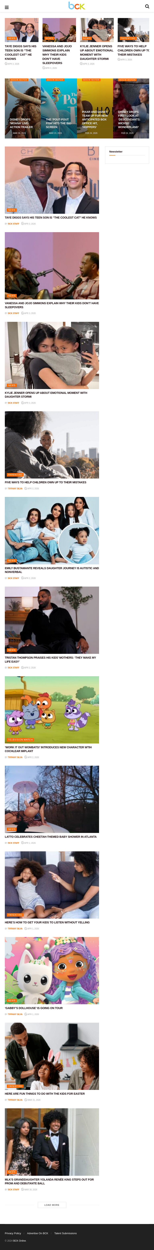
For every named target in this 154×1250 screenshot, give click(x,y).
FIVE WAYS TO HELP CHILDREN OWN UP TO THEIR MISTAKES (134, 50)
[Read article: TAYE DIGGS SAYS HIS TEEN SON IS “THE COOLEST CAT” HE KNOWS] (21, 30)
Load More (51, 1205)
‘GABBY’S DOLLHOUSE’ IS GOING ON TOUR (34, 1008)
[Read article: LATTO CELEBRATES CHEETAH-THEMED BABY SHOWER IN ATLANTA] (52, 799)
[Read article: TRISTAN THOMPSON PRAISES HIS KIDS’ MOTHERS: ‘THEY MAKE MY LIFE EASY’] (52, 620)
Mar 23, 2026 (54, 133)
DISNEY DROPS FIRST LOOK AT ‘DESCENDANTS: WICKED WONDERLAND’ (129, 119)
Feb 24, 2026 (89, 133)
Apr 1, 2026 (28, 843)
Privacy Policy (13, 1233)
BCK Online (19, 1240)
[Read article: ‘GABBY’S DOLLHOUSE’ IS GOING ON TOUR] (52, 970)
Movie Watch (19, 80)
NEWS (11, 38)
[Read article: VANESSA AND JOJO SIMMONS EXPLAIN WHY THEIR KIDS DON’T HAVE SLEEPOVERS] (59, 30)
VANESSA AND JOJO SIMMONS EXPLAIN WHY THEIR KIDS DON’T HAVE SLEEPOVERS (57, 54)
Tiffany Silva (15, 489)
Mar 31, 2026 (32, 1100)
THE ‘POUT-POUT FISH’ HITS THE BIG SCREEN (58, 123)
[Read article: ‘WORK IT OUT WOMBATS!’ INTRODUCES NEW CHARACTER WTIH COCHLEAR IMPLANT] (52, 709)
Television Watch (20, 739)
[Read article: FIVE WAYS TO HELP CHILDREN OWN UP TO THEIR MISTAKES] (134, 30)
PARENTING (128, 38)
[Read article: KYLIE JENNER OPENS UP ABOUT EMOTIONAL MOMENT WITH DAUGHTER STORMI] (97, 30)
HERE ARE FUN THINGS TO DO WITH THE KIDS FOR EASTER (45, 1093)
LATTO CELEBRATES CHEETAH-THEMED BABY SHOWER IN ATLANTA (51, 836)
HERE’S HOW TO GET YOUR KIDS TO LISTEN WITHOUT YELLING (47, 922)
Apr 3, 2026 (12, 64)
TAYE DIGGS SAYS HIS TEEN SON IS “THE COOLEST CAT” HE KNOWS (51, 217)
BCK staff (13, 224)
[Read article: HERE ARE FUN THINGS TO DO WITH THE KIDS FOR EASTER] (52, 1056)
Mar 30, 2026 (18, 133)
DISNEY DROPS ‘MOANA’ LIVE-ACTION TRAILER (21, 123)
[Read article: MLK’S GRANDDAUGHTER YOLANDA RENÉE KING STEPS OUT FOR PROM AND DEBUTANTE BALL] (52, 1142)
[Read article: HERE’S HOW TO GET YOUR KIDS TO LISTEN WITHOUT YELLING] (52, 885)
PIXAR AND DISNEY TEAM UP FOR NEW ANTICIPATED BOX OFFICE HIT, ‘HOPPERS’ (95, 119)
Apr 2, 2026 (28, 578)
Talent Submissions (65, 1233)
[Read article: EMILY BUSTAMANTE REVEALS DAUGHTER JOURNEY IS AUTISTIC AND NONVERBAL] (52, 530)
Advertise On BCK (37, 1233)
